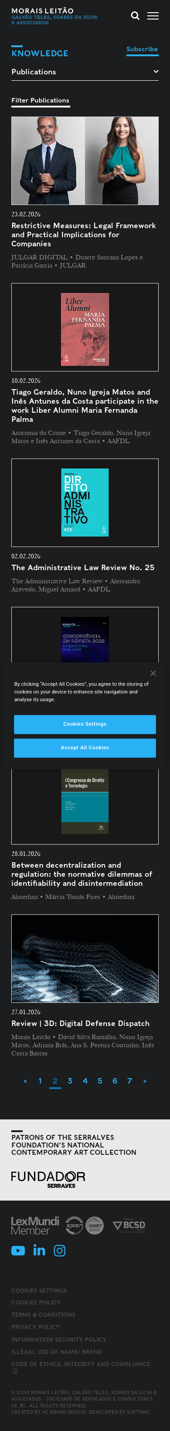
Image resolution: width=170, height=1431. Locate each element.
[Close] (153, 673)
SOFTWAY (138, 1412)
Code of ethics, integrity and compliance (81, 1368)
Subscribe (142, 49)
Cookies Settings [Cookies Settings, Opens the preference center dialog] (85, 724)
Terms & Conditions (43, 1314)
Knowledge (39, 53)
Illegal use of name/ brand (56, 1351)
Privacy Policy (35, 1327)
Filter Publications (40, 100)
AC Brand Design (64, 1412)
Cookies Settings (39, 1291)
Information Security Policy (59, 1339)
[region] (84, 715)
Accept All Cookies (85, 747)
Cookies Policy (36, 1302)
